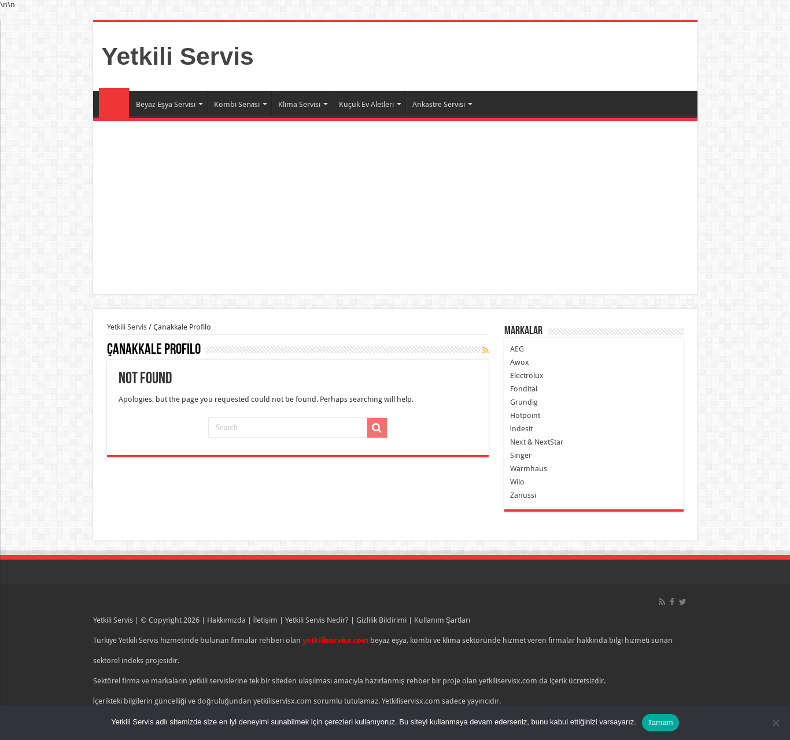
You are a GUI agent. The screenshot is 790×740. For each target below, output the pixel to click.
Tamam (660, 722)
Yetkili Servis (178, 56)
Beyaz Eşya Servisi (166, 104)
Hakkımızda (226, 620)
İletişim (265, 620)
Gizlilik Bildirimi (381, 620)
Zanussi (523, 495)
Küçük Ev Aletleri (366, 104)
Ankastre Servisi (438, 104)
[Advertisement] (395, 207)
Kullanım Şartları (442, 620)
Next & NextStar (536, 442)
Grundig (524, 402)
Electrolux (527, 375)
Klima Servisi (299, 104)
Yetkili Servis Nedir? (317, 620)
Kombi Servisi (237, 104)
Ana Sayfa (114, 103)
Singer (520, 455)
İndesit (521, 428)
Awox (519, 362)
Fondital (523, 388)
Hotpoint (525, 415)
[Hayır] (775, 722)
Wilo (517, 482)
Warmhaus (528, 468)
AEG (517, 349)
